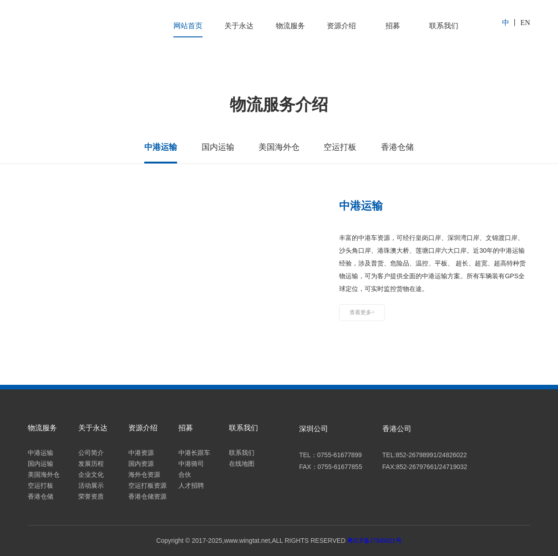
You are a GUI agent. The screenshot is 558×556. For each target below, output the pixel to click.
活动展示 (91, 485)
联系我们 (443, 26)
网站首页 (188, 26)
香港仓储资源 (147, 496)
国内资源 (141, 463)
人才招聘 (191, 485)
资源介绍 (341, 26)
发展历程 (91, 463)
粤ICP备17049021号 (374, 540)
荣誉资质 (91, 496)
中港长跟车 (194, 452)
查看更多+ (362, 312)
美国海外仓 (44, 474)
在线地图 (241, 463)
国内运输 (40, 463)
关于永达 (239, 26)
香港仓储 (40, 496)
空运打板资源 (147, 485)
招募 (393, 26)
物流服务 (290, 26)
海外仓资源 (144, 474)
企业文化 (91, 474)
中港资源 (141, 452)
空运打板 (40, 485)
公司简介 (91, 452)
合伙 (184, 474)
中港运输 (40, 452)
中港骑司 (191, 463)
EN (525, 22)
